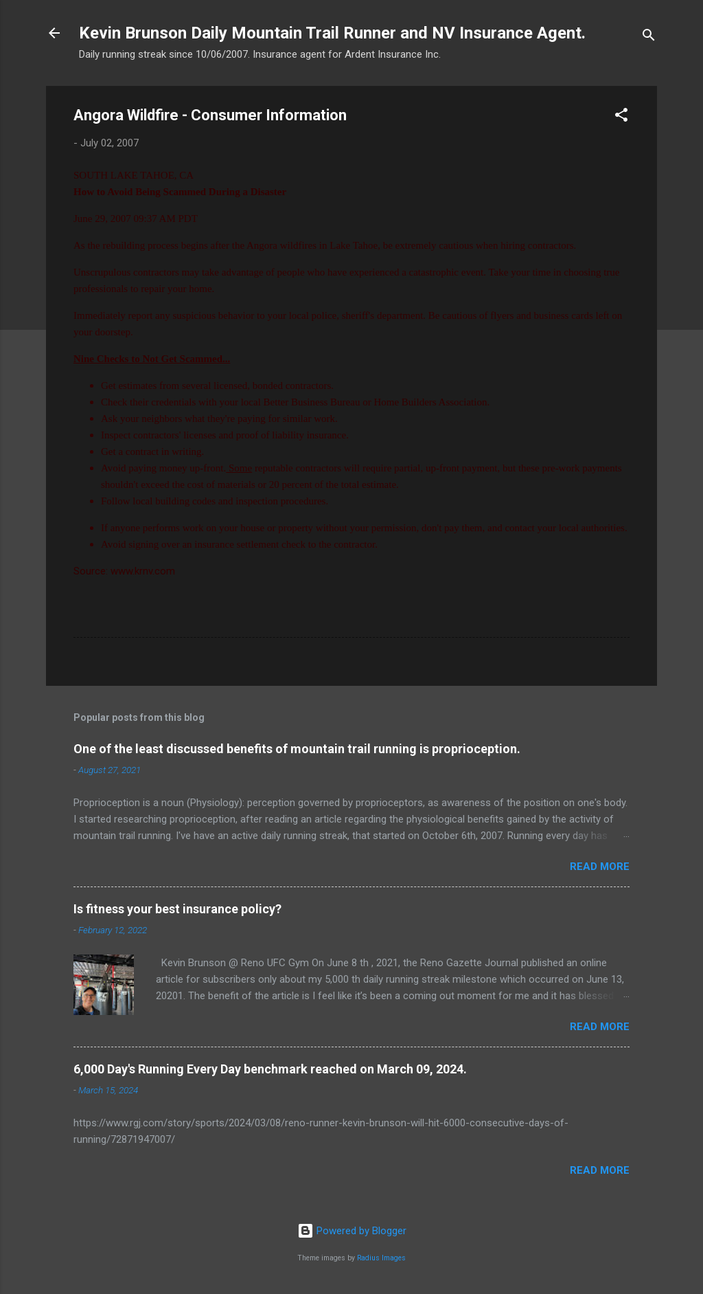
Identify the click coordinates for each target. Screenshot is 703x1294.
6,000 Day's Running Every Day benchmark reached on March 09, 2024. (270, 1069)
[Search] (649, 37)
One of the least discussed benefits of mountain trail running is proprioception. (296, 748)
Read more (600, 866)
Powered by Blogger (351, 1231)
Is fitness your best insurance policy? (177, 909)
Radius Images (381, 1257)
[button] (621, 117)
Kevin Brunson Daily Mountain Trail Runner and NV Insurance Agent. (332, 33)
